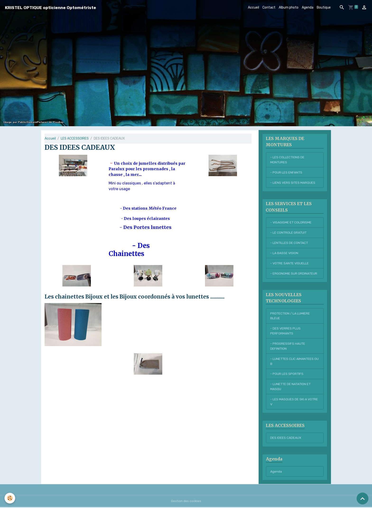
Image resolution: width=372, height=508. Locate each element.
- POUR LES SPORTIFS (287, 375)
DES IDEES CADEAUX (285, 439)
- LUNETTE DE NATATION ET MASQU (291, 387)
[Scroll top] (362, 498)
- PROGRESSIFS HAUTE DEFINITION (288, 346)
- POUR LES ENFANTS (286, 172)
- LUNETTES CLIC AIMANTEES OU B (292, 361)
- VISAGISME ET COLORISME (291, 223)
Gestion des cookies (186, 502)
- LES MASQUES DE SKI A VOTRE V (294, 402)
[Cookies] (10, 498)
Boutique (324, 7)
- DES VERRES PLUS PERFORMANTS (285, 331)
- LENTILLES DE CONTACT (289, 243)
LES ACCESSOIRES (75, 138)
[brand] (50, 7)
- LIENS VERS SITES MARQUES (293, 183)
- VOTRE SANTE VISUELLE (289, 263)
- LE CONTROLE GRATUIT (288, 233)
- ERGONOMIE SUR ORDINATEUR (294, 274)
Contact (268, 7)
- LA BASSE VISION (284, 253)
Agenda (307, 7)
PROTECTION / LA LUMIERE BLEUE (290, 316)
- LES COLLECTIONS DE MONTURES (287, 159)
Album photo (288, 7)
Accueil (253, 7)
